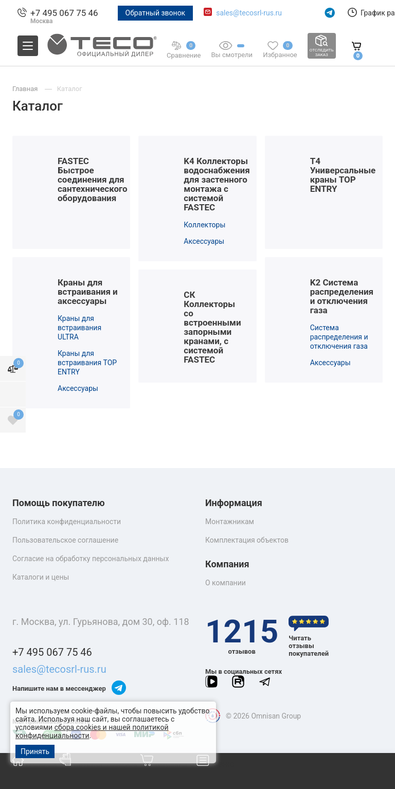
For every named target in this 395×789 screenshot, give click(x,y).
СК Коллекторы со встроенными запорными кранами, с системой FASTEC (212, 327)
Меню (215, 764)
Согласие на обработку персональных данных (90, 558)
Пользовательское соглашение (65, 540)
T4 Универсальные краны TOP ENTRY (343, 174)
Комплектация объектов (247, 540)
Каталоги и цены (40, 577)
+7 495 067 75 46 (64, 13)
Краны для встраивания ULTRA (79, 327)
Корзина (168, 764)
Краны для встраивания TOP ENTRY (87, 362)
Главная (35, 764)
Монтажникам (229, 521)
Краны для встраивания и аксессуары (88, 292)
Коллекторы (204, 225)
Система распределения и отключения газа (339, 337)
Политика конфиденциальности (66, 521)
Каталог (69, 89)
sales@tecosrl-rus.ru (249, 13)
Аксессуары (204, 241)
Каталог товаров (99, 764)
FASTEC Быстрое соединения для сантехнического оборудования (93, 179)
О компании (225, 583)
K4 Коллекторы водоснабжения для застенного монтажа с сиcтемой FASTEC (216, 184)
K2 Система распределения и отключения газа (341, 296)
